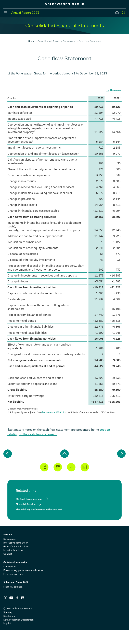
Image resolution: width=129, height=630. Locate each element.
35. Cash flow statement (29, 499)
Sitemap (7, 612)
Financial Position (25, 504)
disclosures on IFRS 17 (52, 412)
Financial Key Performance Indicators (36, 509)
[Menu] (5, 13)
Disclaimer (9, 616)
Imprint (7, 623)
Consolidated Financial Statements (56, 41)
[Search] (124, 13)
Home (31, 41)
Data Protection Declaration (18, 619)
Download (116, 90)
